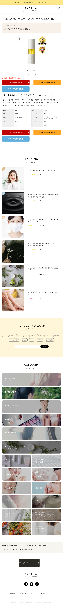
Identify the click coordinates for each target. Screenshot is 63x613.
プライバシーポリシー (29, 597)
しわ (29, 339)
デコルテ (52, 339)
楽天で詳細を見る (11, 82)
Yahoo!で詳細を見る (50, 82)
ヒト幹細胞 (53, 344)
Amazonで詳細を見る (31, 82)
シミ (8, 339)
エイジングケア (17, 344)
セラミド (44, 344)
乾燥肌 (15, 339)
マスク (35, 344)
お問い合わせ (48, 597)
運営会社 (11, 597)
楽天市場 (33, 75)
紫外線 (7, 344)
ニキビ (23, 339)
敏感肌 (44, 339)
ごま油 (28, 344)
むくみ (36, 339)
